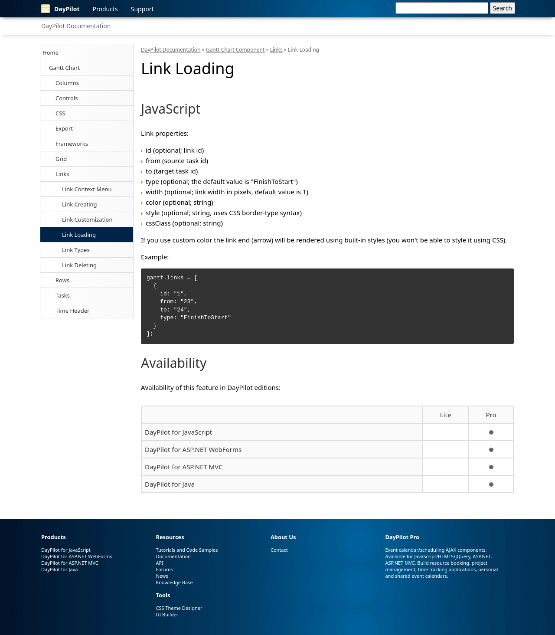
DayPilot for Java (170, 484)
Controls (67, 98)
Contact (279, 550)
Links (62, 174)
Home (50, 52)
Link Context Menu (87, 189)
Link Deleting (79, 265)
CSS (60, 113)
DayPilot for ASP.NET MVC (183, 466)
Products (105, 9)
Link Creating (79, 204)
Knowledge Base (174, 582)
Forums (164, 569)
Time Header (72, 310)
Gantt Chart (64, 68)
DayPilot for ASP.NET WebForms (193, 449)
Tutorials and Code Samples (187, 550)
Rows (62, 280)
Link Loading (79, 235)
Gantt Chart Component (235, 49)
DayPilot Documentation (76, 26)
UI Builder (167, 614)
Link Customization (87, 219)
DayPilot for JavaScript (178, 432)
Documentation (173, 556)
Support (142, 9)
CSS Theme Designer (179, 608)
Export (64, 128)
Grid (61, 159)
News (162, 576)
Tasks (63, 295)
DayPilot (60, 8)
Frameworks (72, 143)
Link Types (76, 250)
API (159, 563)
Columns (67, 83)
